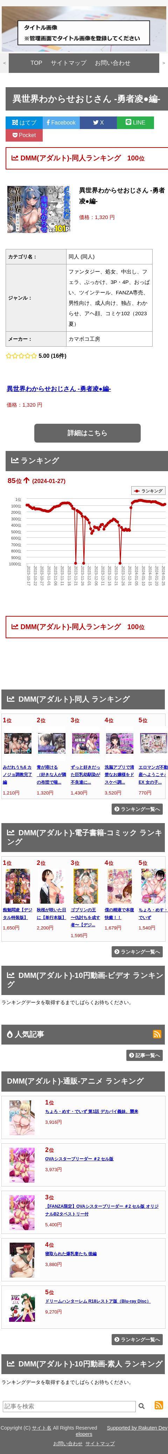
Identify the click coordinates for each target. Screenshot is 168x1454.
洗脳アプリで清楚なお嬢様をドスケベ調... (119, 775)
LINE (136, 123)
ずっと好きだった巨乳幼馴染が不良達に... (85, 775)
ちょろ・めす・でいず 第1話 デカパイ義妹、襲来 (91, 1111)
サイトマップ (68, 63)
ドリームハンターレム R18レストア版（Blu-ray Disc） (98, 1301)
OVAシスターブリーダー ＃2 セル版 (79, 1159)
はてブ (24, 123)
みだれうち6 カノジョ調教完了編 (17, 775)
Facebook (61, 123)
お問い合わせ (113, 63)
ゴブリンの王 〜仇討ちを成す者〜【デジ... (85, 917)
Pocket (24, 135)
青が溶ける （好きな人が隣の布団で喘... (51, 775)
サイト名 (41, 1428)
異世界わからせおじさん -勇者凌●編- (59, 388)
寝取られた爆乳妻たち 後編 (71, 1253)
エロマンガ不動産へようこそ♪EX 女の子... (153, 775)
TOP (36, 63)
